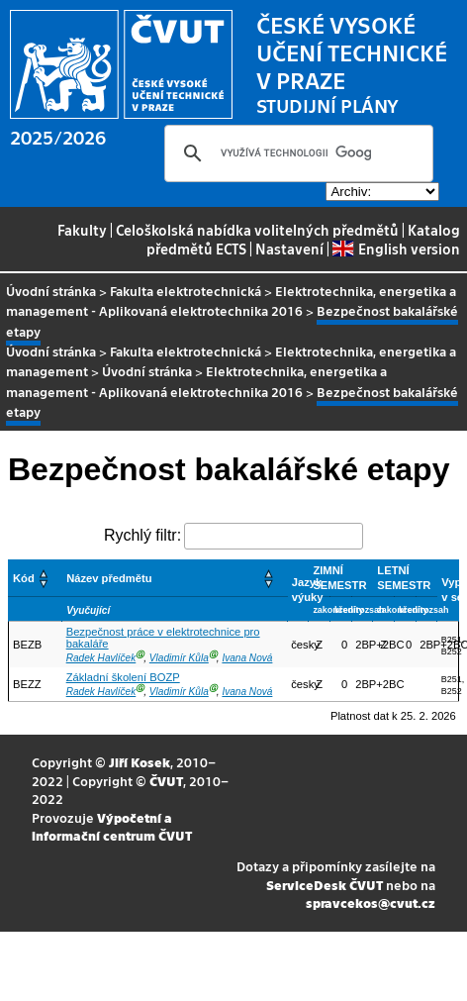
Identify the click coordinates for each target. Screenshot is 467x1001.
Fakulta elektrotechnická (185, 290)
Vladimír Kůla (179, 657)
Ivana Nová (247, 657)
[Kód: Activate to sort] (35, 577)
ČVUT (166, 780)
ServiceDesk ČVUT (324, 884)
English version (395, 248)
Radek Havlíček (101, 657)
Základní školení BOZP (123, 677)
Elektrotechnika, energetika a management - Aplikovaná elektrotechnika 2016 (231, 300)
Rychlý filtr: (142, 535)
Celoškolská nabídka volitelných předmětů (257, 230)
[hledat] (296, 153)
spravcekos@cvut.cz (370, 902)
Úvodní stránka (51, 290)
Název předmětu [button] (108, 578)
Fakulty (82, 230)
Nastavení (289, 248)
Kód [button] (24, 578)
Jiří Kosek (139, 761)
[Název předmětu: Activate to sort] (175, 577)
